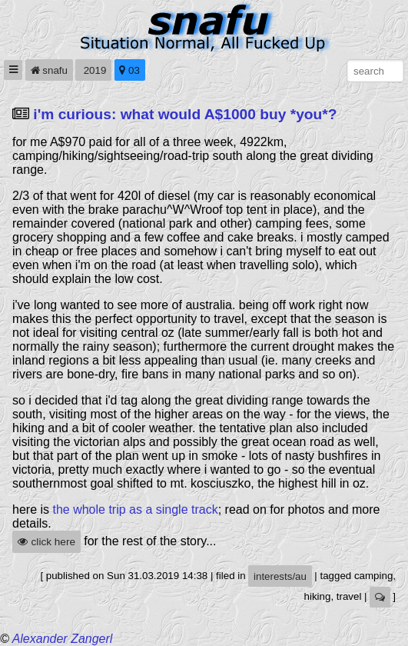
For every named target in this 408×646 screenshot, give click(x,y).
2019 (93, 70)
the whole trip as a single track (134, 509)
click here (46, 542)
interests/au (280, 576)
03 (129, 70)
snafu (49, 70)
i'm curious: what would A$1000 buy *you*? (185, 114)
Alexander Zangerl (62, 638)
